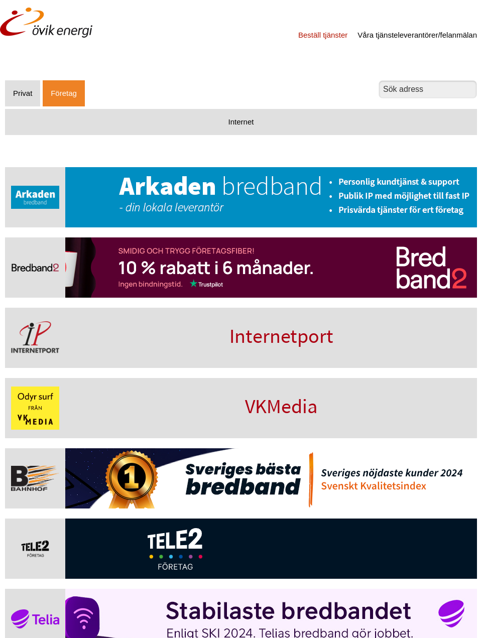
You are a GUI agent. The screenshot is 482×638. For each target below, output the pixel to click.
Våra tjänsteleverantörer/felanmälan (417, 35)
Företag (64, 93)
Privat (22, 93)
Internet (241, 121)
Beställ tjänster (322, 35)
